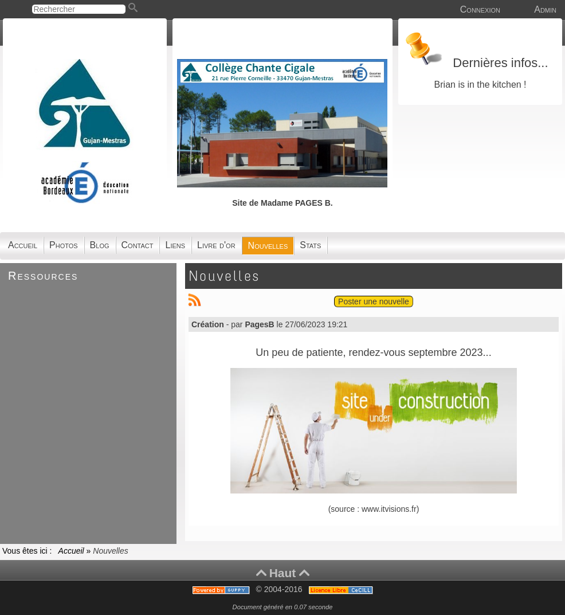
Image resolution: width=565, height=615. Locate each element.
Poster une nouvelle (373, 301)
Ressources (43, 275)
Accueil (71, 550)
